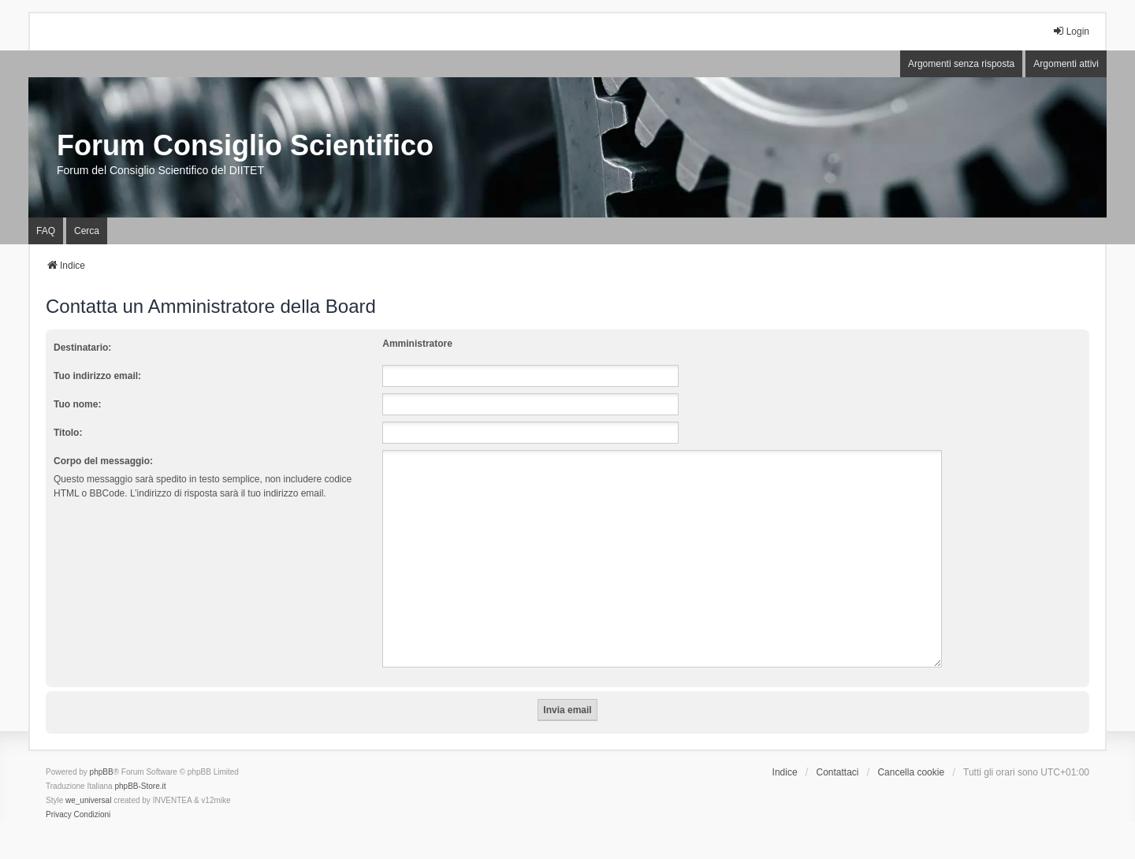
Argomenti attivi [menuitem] (1066, 63)
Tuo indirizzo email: (97, 375)
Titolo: (68, 432)
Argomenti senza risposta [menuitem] (961, 63)
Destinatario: (82, 347)
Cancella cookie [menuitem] (910, 753)
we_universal (88, 781)
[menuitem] (59, 796)
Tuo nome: (77, 404)
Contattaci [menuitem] (838, 753)
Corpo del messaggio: (103, 461)
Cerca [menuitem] (86, 230)
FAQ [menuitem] (45, 230)
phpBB (102, 753)
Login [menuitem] (1070, 31)
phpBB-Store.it (140, 767)
